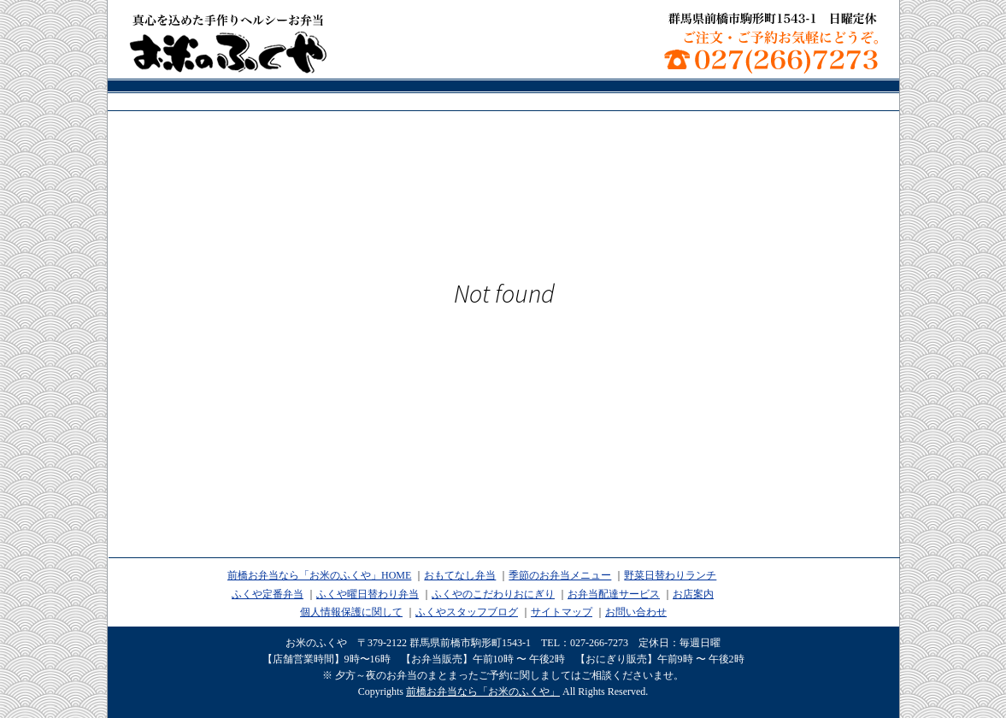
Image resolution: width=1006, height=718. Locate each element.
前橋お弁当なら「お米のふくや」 (228, 42)
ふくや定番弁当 (267, 594)
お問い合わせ (636, 612)
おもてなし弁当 (460, 575)
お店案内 (693, 594)
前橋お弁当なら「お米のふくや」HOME (319, 575)
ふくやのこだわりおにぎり (493, 594)
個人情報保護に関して (351, 612)
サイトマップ (561, 612)
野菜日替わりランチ (670, 575)
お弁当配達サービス (614, 594)
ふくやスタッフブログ (466, 612)
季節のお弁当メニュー (560, 575)
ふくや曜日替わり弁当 (367, 594)
